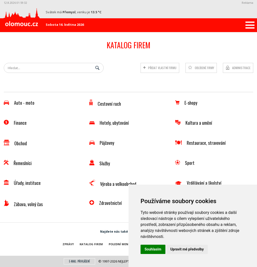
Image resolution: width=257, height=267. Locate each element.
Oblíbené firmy (202, 67)
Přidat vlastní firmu (158, 67)
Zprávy (68, 244)
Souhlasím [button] (153, 249)
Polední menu (120, 244)
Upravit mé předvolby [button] (187, 249)
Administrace (241, 67)
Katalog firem (91, 244)
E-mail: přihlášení (79, 261)
